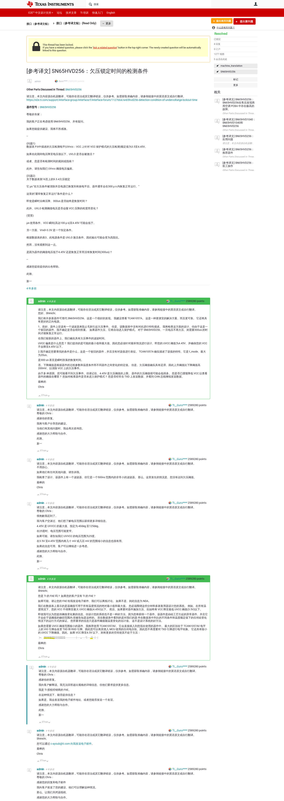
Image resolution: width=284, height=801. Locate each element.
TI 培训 (81, 12)
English (106, 12)
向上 (39, 396)
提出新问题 (246, 21)
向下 (48, 396)
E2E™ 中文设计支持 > (39, 12)
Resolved (220, 34)
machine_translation (231, 65)
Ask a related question (105, 47)
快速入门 (94, 12)
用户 (255, 4)
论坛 (57, 12)
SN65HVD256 (228, 71)
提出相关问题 (222, 21)
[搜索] (148, 4)
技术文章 (68, 12)
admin (37, 81)
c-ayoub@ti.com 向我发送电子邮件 (71, 743)
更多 (110, 23)
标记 (235, 79)
